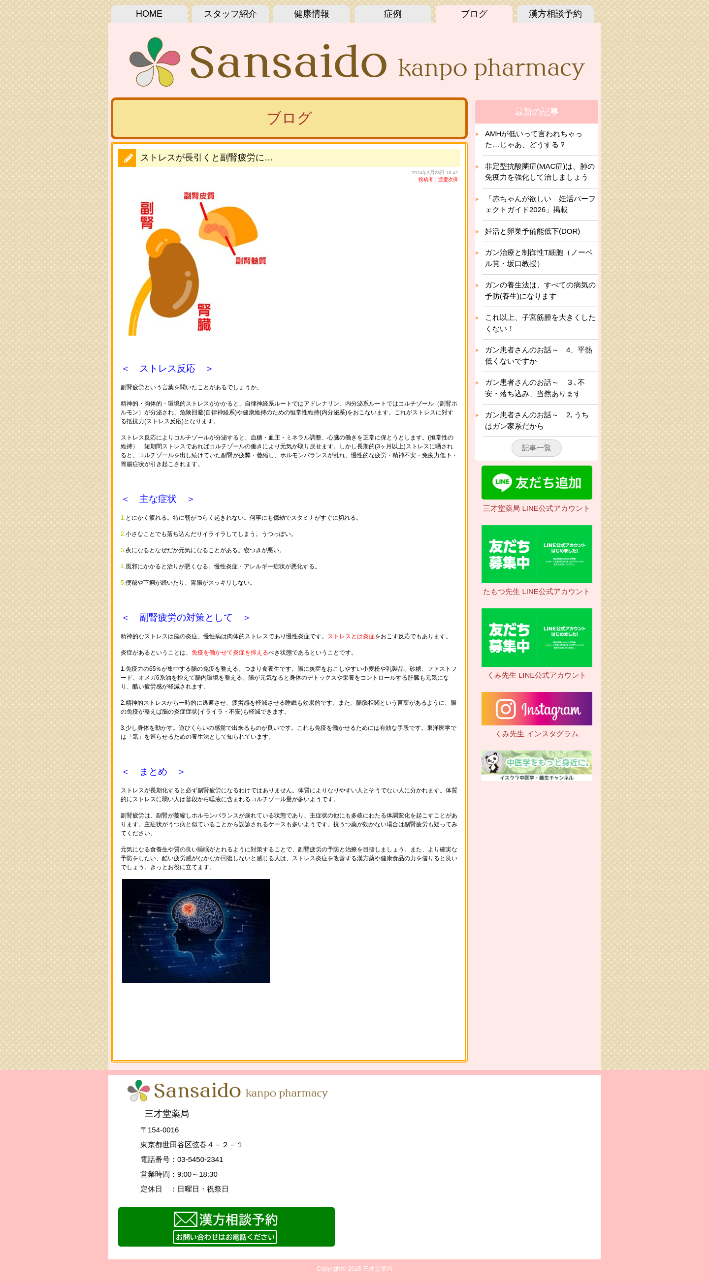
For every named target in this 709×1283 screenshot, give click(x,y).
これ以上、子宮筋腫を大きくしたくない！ (540, 323)
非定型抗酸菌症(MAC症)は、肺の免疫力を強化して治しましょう (540, 172)
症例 (393, 14)
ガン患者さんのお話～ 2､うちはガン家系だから (537, 420)
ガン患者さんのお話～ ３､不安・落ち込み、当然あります (535, 388)
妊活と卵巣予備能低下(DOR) (532, 231)
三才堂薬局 (377, 1268)
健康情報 (311, 14)
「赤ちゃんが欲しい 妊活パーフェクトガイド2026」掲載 (540, 204)
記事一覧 (536, 447)
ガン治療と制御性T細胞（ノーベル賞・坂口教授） (539, 258)
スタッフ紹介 (230, 14)
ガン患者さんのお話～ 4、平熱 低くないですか (538, 355)
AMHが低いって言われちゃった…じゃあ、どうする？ (533, 139)
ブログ (474, 14)
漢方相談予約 (555, 14)
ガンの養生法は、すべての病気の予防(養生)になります (540, 290)
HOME (149, 14)
